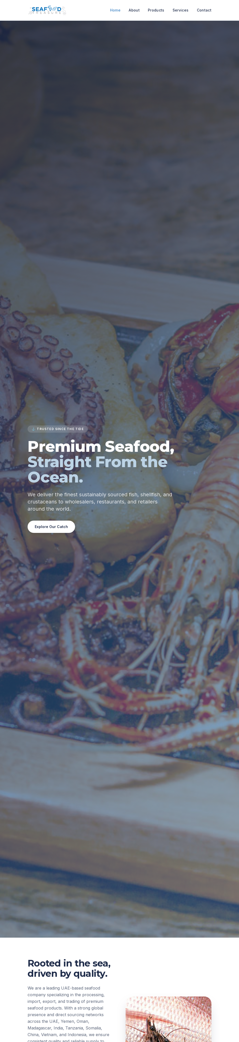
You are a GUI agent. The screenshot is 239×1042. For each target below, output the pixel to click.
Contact (204, 10)
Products (156, 10)
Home (115, 10)
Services (181, 10)
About (134, 10)
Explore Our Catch (51, 526)
